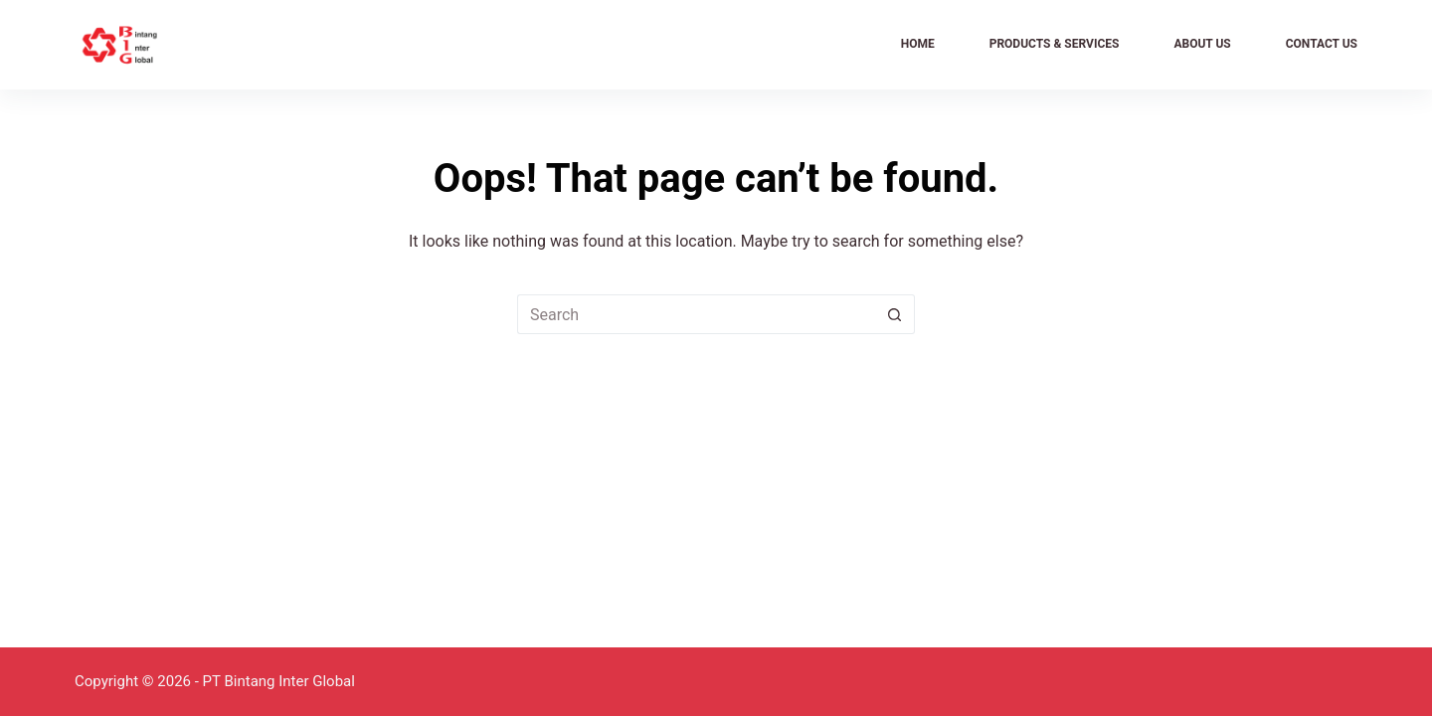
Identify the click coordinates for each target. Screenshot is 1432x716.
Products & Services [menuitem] (1054, 44)
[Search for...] (696, 314)
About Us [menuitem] (1201, 44)
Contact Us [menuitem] (1321, 44)
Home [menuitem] (918, 44)
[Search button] (895, 314)
